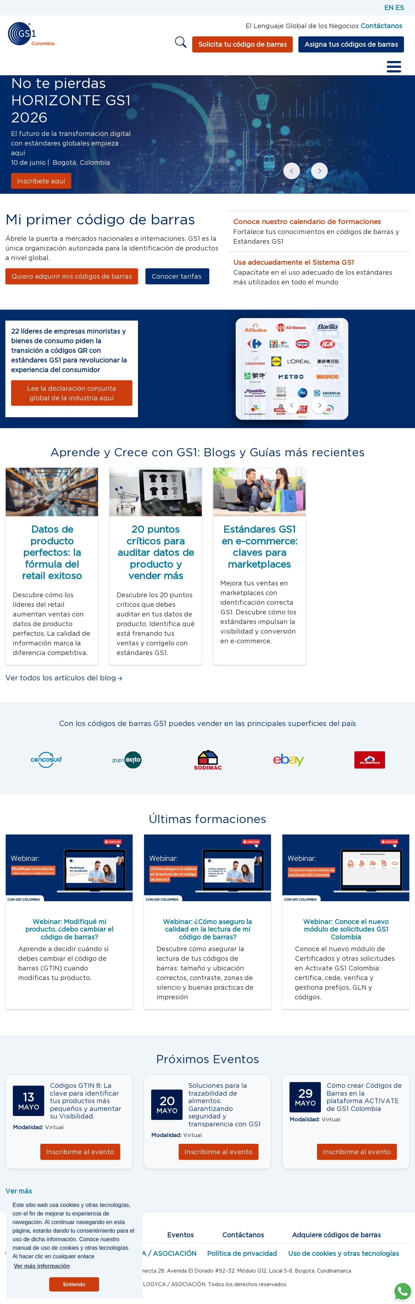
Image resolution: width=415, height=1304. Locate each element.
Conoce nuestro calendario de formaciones (307, 221)
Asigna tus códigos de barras (351, 44)
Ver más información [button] (42, 1266)
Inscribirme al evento (80, 1151)
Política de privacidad (242, 1253)
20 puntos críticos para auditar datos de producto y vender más (156, 552)
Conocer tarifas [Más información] (177, 276)
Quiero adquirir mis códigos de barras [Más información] (71, 276)
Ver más (18, 1191)
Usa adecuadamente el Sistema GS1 (293, 262)
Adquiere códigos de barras (336, 1235)
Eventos (180, 1235)
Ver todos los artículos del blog (63, 677)
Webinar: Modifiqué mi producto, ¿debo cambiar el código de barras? (69, 929)
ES (399, 7)
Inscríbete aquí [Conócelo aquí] (41, 181)
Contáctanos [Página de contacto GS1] (381, 25)
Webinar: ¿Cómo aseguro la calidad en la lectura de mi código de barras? (207, 929)
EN (389, 7)
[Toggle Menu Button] (394, 66)
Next (313, 165)
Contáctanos (243, 1235)
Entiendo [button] (74, 1284)
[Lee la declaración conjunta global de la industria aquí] (71, 393)
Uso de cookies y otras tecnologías (343, 1253)
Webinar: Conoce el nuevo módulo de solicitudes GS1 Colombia (346, 929)
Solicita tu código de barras (242, 44)
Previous (285, 165)
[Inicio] (31, 33)
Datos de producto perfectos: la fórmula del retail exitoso (52, 552)
